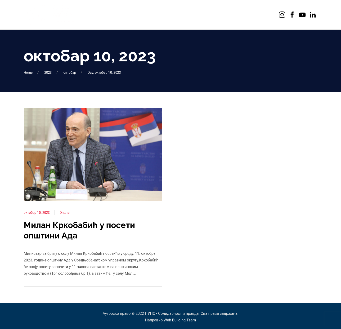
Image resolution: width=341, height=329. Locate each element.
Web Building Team (180, 320)
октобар (69, 72)
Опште (64, 213)
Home (28, 72)
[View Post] (93, 154)
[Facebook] (293, 14)
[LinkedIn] (313, 14)
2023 (48, 72)
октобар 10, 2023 (37, 213)
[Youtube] (303, 14)
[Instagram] (282, 14)
